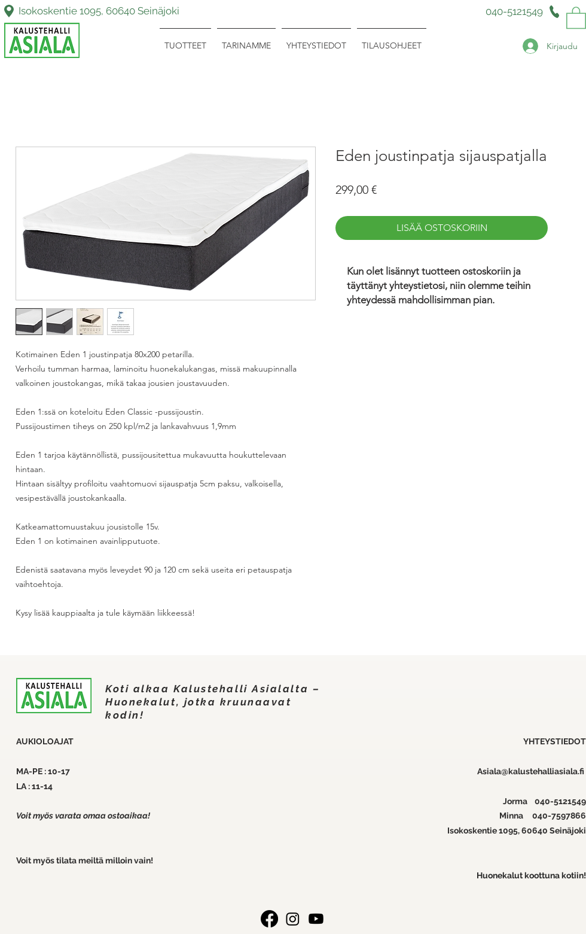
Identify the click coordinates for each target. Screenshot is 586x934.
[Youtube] (316, 918)
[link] (576, 17)
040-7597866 (559, 815)
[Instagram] (292, 918)
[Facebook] (269, 918)
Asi (483, 771)
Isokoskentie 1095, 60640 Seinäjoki (99, 11)
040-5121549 (560, 801)
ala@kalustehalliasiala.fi (537, 771)
